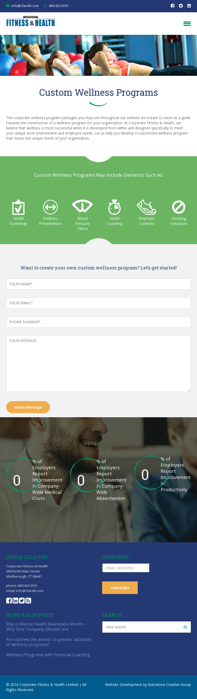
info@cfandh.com (25, 5)
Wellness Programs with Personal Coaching (48, 655)
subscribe (120, 587)
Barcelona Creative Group (169, 684)
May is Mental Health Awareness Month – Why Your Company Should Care (46, 626)
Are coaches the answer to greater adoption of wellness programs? (48, 642)
